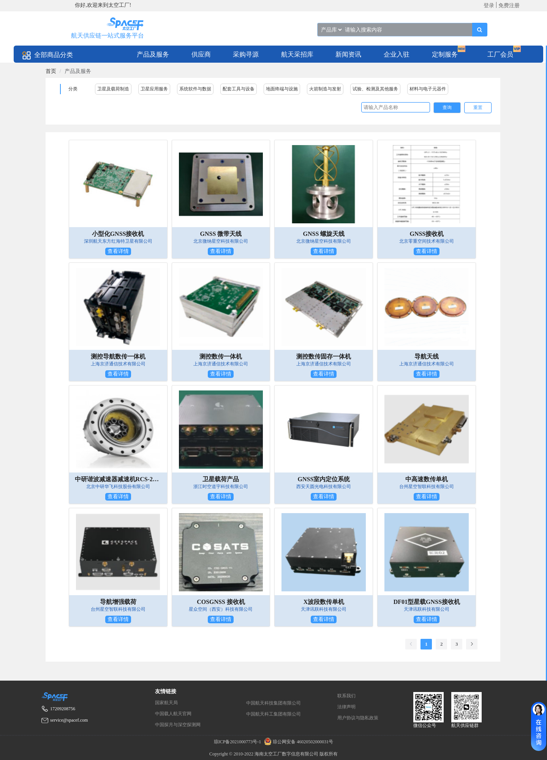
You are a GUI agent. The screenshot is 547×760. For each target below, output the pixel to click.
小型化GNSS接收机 (118, 234)
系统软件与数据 (195, 89)
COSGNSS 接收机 (221, 602)
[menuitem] (153, 54)
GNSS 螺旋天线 (324, 234)
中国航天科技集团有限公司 (273, 703)
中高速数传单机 (426, 479)
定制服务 (445, 54)
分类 (72, 89)
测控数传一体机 (220, 356)
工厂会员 (500, 54)
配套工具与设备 (239, 89)
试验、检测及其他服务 (375, 89)
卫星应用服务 (154, 89)
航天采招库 (297, 54)
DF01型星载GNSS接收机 (427, 602)
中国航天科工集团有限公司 (273, 714)
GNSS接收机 (426, 234)
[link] (51, 71)
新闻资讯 (348, 54)
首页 (51, 71)
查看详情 (118, 251)
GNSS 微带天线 (221, 234)
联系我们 (346, 695)
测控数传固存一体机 (323, 356)
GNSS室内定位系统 (324, 479)
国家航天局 (166, 702)
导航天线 (426, 356)
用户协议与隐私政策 (357, 717)
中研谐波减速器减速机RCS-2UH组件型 (118, 479)
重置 (477, 107)
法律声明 (346, 706)
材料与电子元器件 (427, 89)
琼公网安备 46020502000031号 (297, 741)
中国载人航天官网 (173, 713)
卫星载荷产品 (220, 479)
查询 (447, 107)
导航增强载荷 (118, 602)
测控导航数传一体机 (118, 356)
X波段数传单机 (324, 602)
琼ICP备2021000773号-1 (238, 741)
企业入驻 (396, 54)
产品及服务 (153, 54)
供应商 (201, 54)
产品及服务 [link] (78, 71)
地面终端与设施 (282, 89)
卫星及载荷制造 (113, 89)
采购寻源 (246, 54)
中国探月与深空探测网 (178, 724)
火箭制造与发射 (325, 89)
